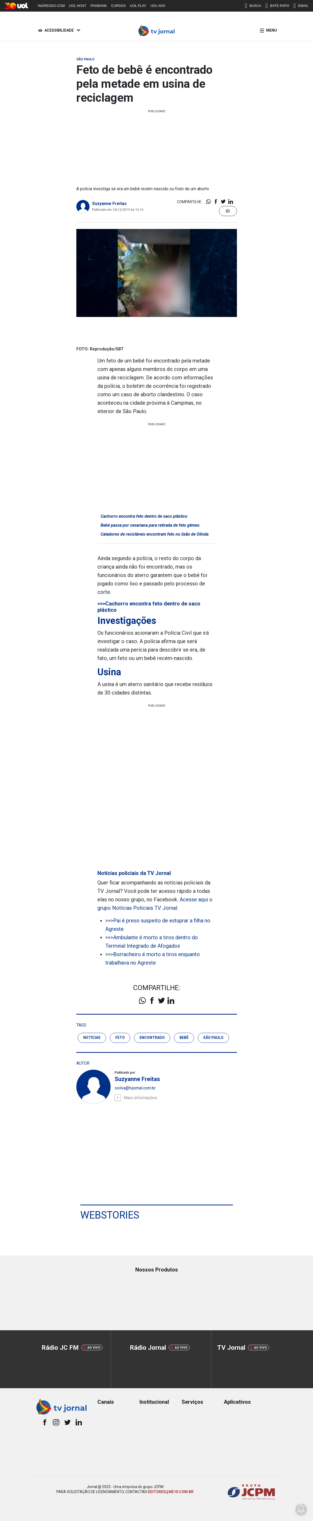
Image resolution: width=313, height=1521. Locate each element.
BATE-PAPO (277, 6)
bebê (184, 1037)
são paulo (213, 1037)
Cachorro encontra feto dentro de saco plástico (144, 516)
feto (120, 1037)
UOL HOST (77, 6)
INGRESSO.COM (51, 6)
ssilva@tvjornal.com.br (135, 1087)
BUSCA (253, 6)
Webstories (109, 1215)
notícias (92, 1037)
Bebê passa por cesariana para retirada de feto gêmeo (150, 525)
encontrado (152, 1037)
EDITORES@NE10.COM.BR (170, 1492)
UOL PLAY (138, 6)
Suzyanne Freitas (109, 203)
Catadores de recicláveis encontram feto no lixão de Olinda (154, 534)
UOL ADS (158, 6)
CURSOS (118, 6)
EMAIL (301, 6)
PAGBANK (99, 6)
